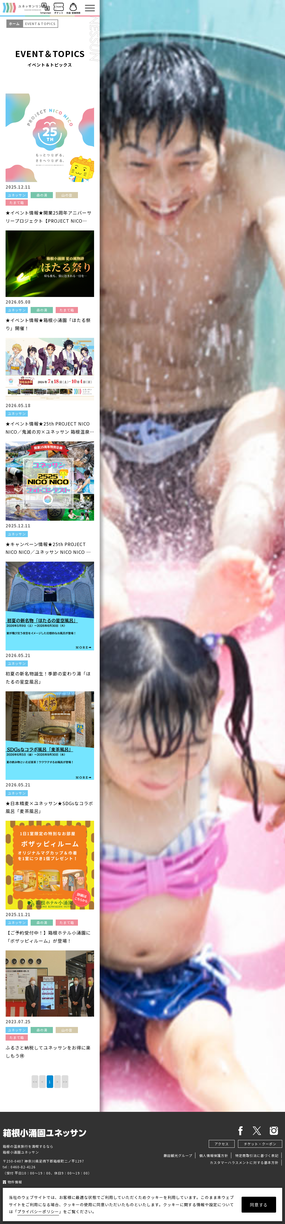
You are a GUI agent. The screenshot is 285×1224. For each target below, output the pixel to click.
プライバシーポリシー (38, 1211)
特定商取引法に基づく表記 (257, 1155)
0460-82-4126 (23, 1166)
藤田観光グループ (178, 1155)
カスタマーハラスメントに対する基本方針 (244, 1162)
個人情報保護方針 (213, 1155)
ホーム (14, 23)
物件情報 (12, 1181)
